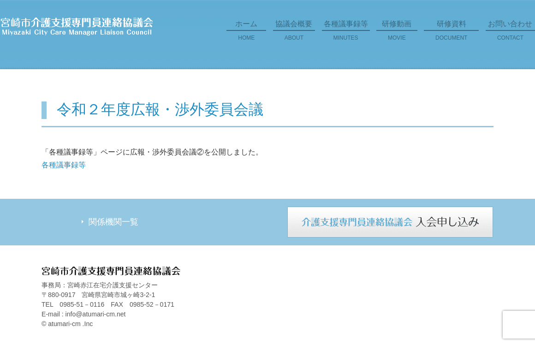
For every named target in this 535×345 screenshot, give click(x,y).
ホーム (246, 34)
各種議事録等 (346, 34)
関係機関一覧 (113, 221)
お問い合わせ (510, 34)
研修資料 (451, 34)
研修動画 (396, 34)
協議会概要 (294, 34)
